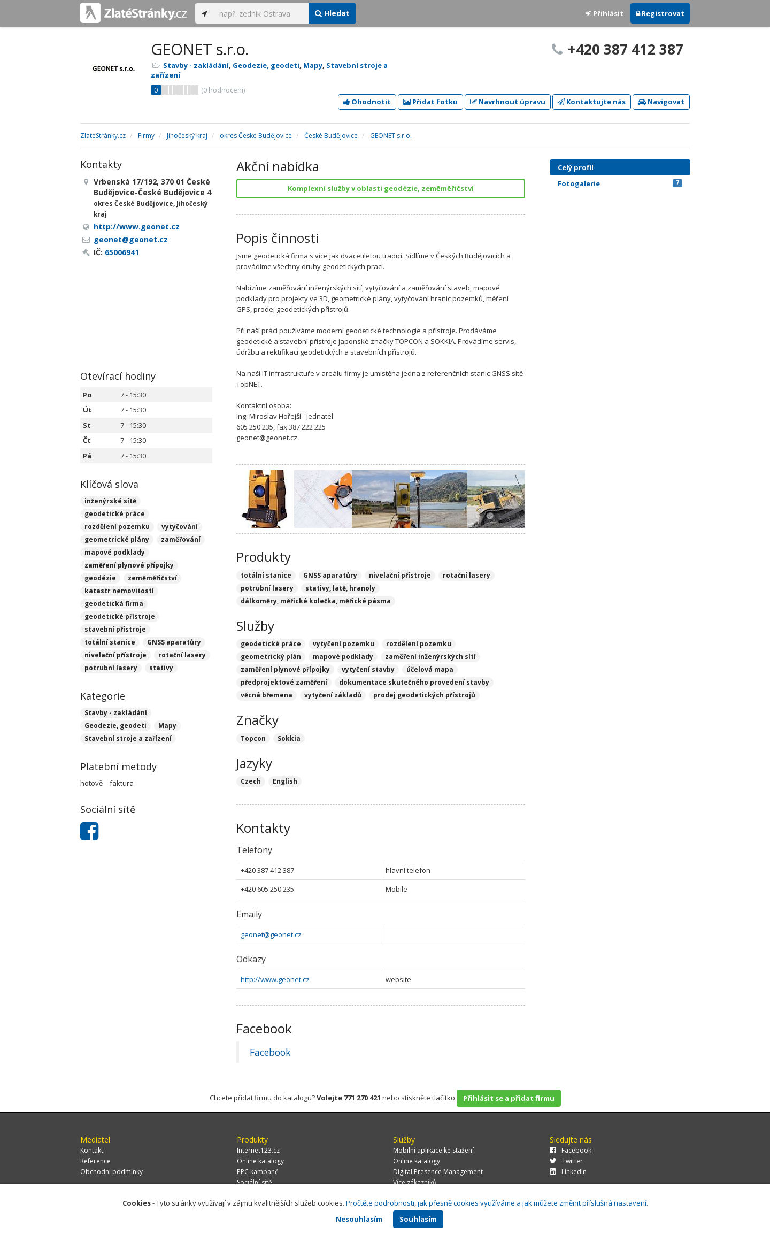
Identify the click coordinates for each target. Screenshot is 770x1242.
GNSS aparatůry (174, 642)
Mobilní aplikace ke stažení (433, 1150)
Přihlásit (604, 13)
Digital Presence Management (438, 1171)
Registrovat (660, 13)
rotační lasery (182, 655)
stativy (161, 667)
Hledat (332, 13)
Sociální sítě (254, 1182)
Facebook (270, 1052)
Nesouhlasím (359, 1219)
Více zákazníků (414, 1182)
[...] (261, 13)
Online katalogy (260, 1161)
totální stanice (109, 642)
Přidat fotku (430, 101)
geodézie (100, 577)
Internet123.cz (258, 1150)
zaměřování (181, 539)
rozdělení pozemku (117, 526)
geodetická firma (113, 603)
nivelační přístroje (115, 655)
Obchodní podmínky (111, 1171)
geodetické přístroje (119, 616)
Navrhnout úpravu (507, 101)
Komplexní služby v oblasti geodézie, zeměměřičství (381, 188)
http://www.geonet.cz (275, 979)
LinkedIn (568, 1171)
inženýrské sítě (110, 500)
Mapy (312, 65)
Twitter (566, 1161)
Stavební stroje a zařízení (128, 738)
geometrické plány (116, 539)
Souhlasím (418, 1219)
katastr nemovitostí (119, 590)
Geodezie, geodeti (266, 65)
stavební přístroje (115, 629)
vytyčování (179, 526)
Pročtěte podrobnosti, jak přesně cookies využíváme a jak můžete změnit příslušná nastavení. (497, 1203)
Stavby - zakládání (196, 65)
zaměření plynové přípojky (129, 565)
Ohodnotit (367, 101)
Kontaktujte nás (592, 101)
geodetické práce (114, 513)
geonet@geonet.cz (271, 934)
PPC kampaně (258, 1171)
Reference (95, 1161)
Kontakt (91, 1150)
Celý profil (576, 167)
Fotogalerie (620, 183)
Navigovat (661, 101)
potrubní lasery (110, 667)
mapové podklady (114, 552)
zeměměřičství (152, 577)
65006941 (122, 252)
